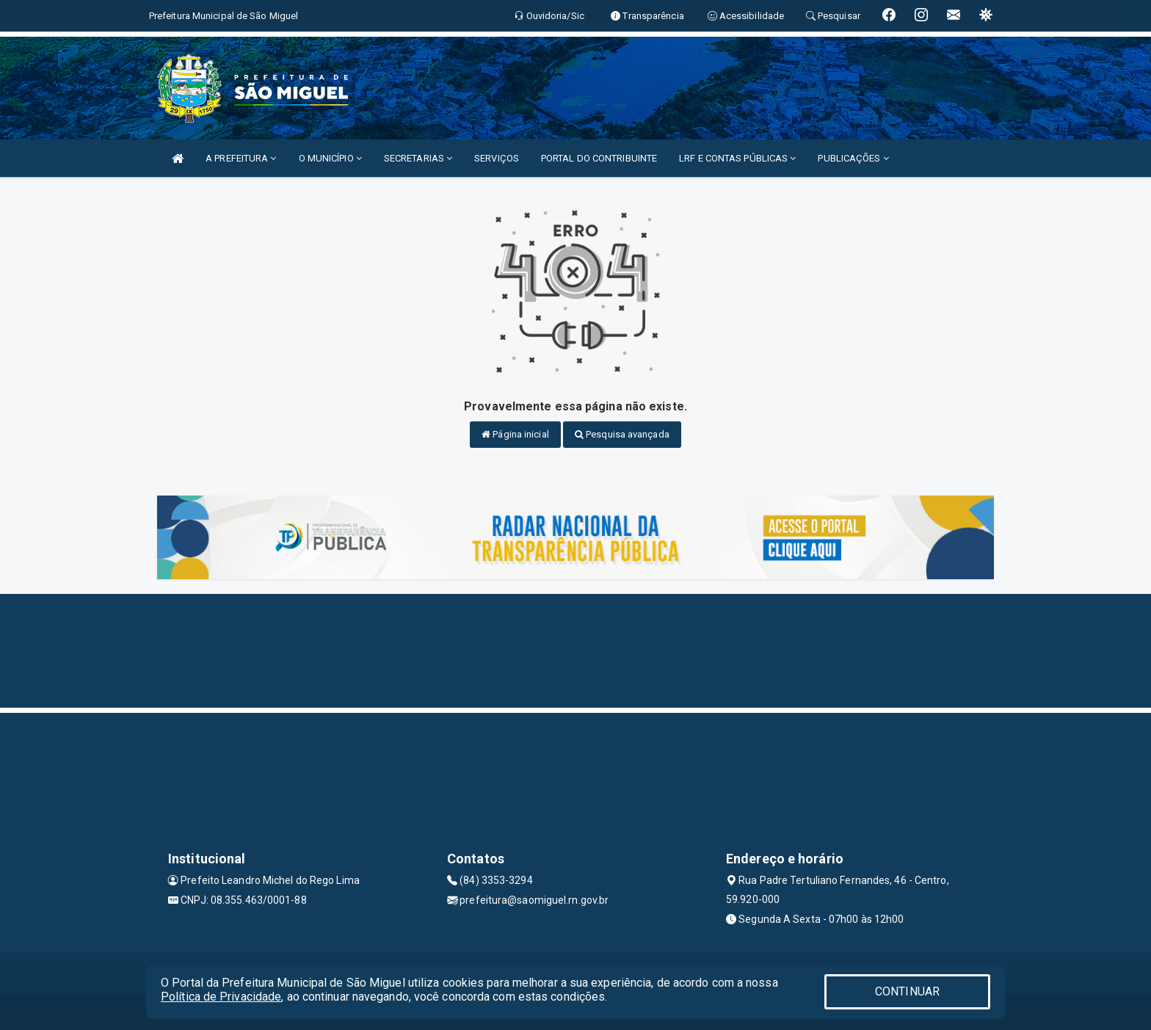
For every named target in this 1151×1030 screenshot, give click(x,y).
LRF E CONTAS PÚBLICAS (737, 158)
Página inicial (515, 434)
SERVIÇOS (496, 158)
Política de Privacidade (221, 997)
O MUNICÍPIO (330, 158)
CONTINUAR (907, 991)
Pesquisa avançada (622, 434)
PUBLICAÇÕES (853, 158)
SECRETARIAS (418, 158)
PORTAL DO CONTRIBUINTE (599, 158)
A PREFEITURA (241, 158)
